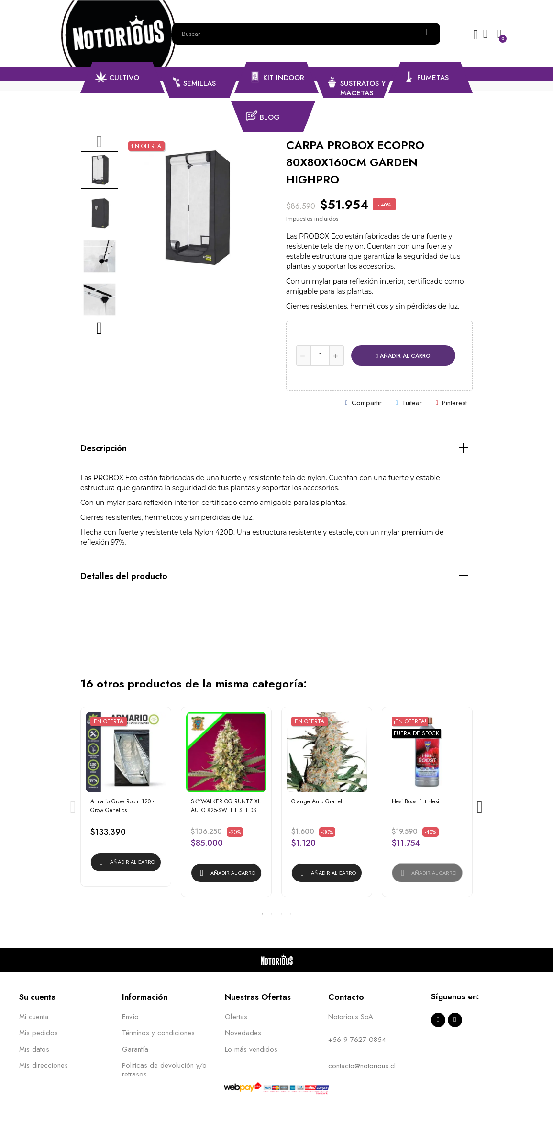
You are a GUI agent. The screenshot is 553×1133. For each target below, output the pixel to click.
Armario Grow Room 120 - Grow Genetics (122, 805)
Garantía (135, 1049)
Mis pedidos (38, 1033)
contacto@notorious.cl (362, 1066)
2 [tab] (271, 914)
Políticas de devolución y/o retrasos (164, 1069)
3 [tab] (281, 914)
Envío (130, 1016)
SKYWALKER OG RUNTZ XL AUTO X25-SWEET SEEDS (225, 805)
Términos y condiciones (158, 1033)
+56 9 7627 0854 (357, 1039)
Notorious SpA (350, 1016)
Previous (99, 141)
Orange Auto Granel (316, 801)
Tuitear (412, 403)
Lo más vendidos (251, 1049)
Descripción (103, 448)
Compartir (367, 403)
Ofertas (236, 1016)
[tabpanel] (126, 801)
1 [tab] (262, 914)
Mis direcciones (43, 1065)
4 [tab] (291, 914)
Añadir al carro (403, 356)
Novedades (243, 1033)
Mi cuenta (33, 1016)
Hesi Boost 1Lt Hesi (415, 801)
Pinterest (454, 403)
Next (99, 328)
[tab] (276, 448)
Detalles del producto (123, 576)
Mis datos (34, 1049)
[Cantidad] (320, 355)
